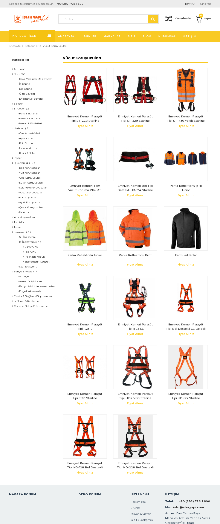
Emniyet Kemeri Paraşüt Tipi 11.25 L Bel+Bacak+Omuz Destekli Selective (85, 327)
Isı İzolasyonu (27, 241)
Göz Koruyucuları (29, 177)
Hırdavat (18, 128)
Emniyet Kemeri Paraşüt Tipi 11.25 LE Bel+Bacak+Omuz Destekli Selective (135, 327)
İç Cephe (24, 83)
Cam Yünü (30, 246)
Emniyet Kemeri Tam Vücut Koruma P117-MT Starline (84, 188)
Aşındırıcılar (26, 138)
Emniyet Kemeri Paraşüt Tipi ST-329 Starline (135, 118)
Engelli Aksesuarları (30, 291)
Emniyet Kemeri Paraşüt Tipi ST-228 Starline (84, 118)
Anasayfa (15, 45)
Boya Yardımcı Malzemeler (35, 78)
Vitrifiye (23, 276)
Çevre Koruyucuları (30, 207)
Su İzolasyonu (27, 236)
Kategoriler (31, 45)
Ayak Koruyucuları (30, 202)
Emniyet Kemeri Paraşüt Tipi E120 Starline (84, 396)
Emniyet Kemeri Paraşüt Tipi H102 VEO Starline (135, 396)
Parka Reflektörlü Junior (84, 255)
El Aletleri (18, 108)
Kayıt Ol (190, 3)
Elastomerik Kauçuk (36, 261)
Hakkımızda (138, 501)
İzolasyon (19, 232)
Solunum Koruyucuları (32, 187)
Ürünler (135, 507)
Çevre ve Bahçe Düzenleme (30, 306)
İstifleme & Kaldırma (25, 301)
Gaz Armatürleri (29, 133)
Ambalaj (18, 69)
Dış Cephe (25, 88)
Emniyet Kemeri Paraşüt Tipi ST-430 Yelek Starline (186, 118)
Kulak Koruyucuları (30, 182)
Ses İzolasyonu (27, 266)
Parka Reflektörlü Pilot (135, 255)
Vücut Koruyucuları (30, 192)
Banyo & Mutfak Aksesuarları (36, 286)
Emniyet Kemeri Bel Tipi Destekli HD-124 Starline (135, 188)
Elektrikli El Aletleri (30, 118)
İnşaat (17, 157)
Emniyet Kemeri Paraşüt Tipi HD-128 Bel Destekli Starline (85, 465)
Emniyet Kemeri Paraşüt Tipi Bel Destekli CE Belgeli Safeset (186, 327)
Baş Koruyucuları (29, 167)
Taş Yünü (29, 251)
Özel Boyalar (26, 93)
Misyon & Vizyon (141, 513)
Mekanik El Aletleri (30, 123)
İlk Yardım (25, 212)
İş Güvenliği (20, 162)
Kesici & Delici (26, 153)
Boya (16, 74)
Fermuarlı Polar (186, 255)
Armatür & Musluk (30, 281)
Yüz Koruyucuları (29, 172)
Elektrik (17, 103)
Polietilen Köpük (34, 256)
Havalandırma (27, 148)
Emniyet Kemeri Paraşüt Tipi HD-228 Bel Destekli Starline (135, 465)
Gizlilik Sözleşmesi (142, 519)
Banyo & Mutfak (23, 271)
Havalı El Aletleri (28, 113)
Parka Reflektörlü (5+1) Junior (186, 188)
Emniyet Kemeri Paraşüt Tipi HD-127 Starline (185, 396)
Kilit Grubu (25, 143)
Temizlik (18, 222)
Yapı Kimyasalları (23, 217)
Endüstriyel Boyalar (30, 98)
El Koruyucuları (28, 197)
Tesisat (17, 227)
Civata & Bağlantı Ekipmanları (32, 296)
